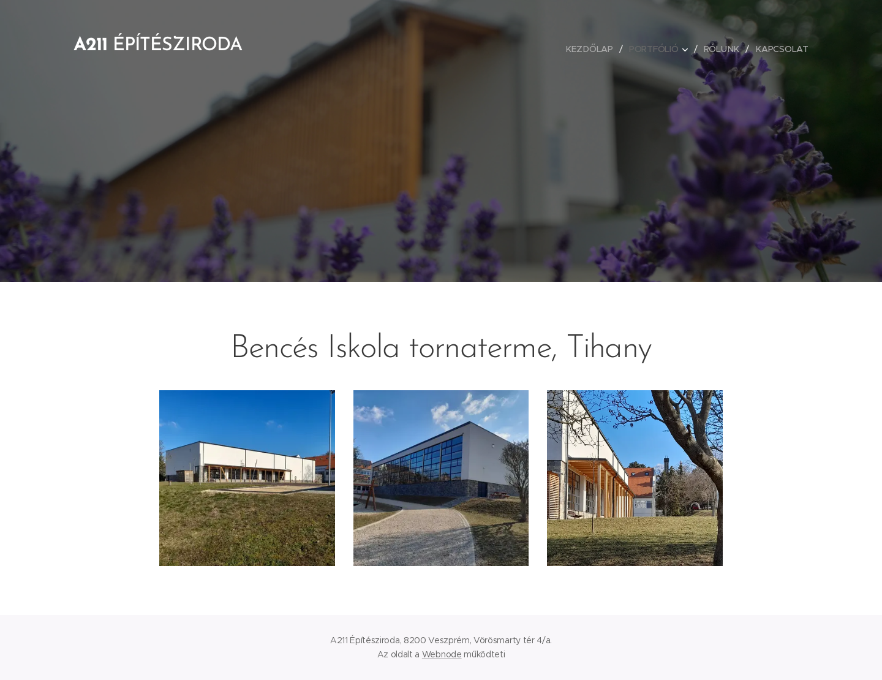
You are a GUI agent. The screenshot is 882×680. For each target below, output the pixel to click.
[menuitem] (591, 49)
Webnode (442, 654)
